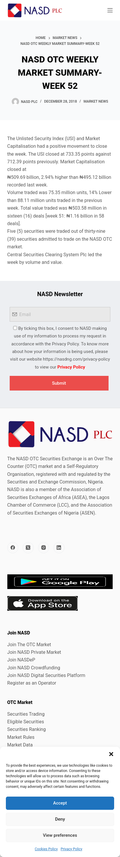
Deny (60, 819)
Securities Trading (26, 714)
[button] (111, 754)
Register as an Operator (31, 683)
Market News (96, 101)
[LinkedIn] (59, 547)
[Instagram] (43, 547)
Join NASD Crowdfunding (33, 668)
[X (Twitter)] (28, 547)
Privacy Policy (71, 849)
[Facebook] (12, 547)
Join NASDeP (21, 660)
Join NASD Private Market (34, 652)
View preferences (60, 835)
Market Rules (21, 737)
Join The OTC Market (29, 644)
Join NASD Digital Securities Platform (46, 675)
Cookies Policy (46, 849)
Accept (60, 803)
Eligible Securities (25, 721)
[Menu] (110, 10)
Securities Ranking (26, 729)
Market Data (20, 745)
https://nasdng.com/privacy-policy (76, 359)
